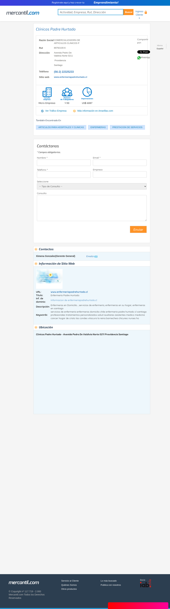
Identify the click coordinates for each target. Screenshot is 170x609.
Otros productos (69, 589)
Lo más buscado (109, 581)
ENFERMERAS (98, 127)
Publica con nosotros (111, 585)
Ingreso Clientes (139, 14)
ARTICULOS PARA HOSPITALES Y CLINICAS (61, 127)
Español (160, 49)
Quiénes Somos (69, 585)
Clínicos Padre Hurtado (56, 29)
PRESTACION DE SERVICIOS (127, 127)
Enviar (138, 229)
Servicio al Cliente (70, 581)
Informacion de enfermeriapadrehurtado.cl (74, 300)
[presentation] (62, 230)
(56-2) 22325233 (64, 71)
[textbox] (95, 12)
